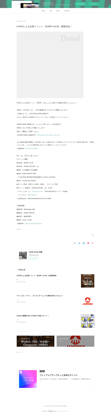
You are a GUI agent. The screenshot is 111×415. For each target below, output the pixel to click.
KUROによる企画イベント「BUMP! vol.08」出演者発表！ (37, 275)
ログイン (94, 4)
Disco (58, 11)
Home (43, 11)
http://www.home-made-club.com (48, 135)
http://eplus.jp (32, 195)
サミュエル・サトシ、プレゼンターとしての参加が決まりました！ (40, 296)
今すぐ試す (80, 4)
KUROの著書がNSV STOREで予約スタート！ (33, 316)
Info (51, 11)
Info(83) (19, 229)
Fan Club (67, 11)
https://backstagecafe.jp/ (33, 223)
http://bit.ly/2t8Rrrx (32, 148)
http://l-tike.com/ (37, 191)
